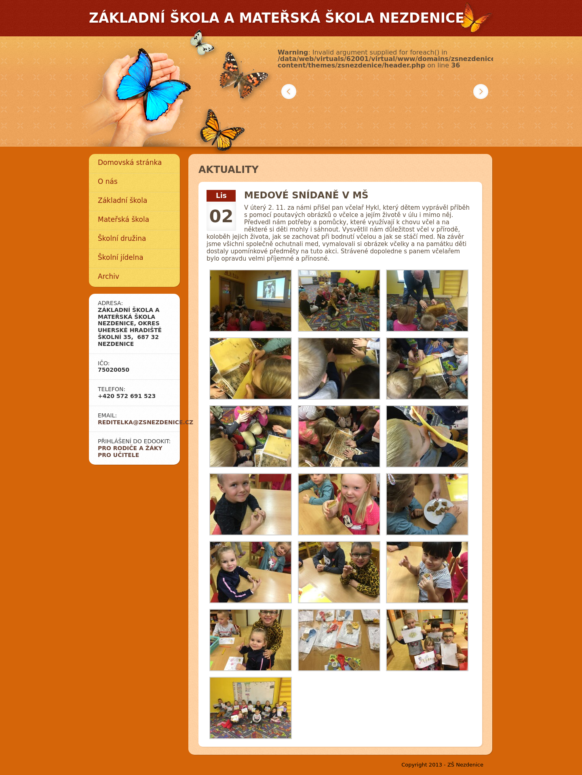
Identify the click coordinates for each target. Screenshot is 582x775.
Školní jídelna (120, 257)
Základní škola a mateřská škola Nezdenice (276, 18)
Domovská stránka (130, 162)
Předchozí (288, 91)
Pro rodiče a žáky (130, 448)
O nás (108, 181)
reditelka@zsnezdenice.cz (145, 422)
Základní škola (122, 200)
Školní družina (122, 238)
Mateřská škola (123, 219)
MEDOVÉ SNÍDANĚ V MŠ (306, 195)
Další (480, 91)
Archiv (108, 276)
